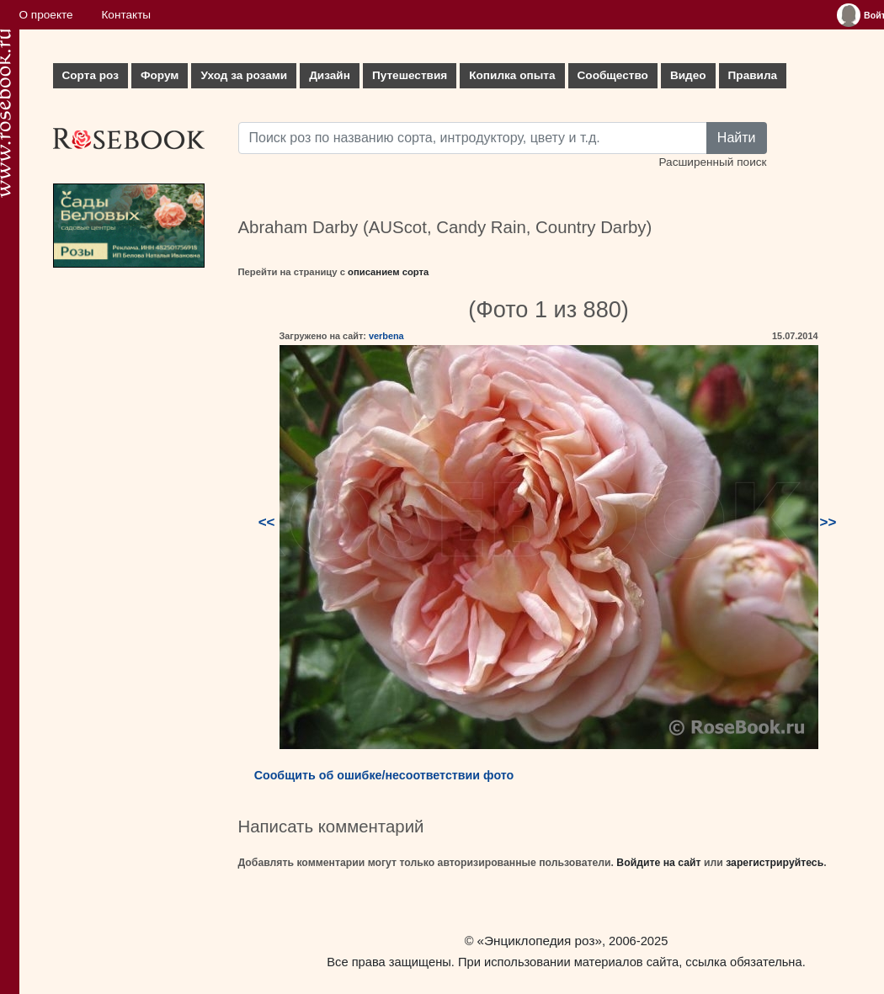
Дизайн (329, 75)
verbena (386, 336)
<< (266, 522)
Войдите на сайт (658, 863)
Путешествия (409, 75)
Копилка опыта (512, 75)
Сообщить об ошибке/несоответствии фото (384, 775)
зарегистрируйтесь (774, 863)
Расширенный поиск (712, 162)
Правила (753, 75)
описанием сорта (388, 272)
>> (828, 522)
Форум (159, 75)
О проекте (46, 14)
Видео (688, 75)
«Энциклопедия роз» (539, 940)
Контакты (126, 14)
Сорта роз (90, 75)
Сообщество (613, 75)
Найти (736, 137)
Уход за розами (243, 75)
